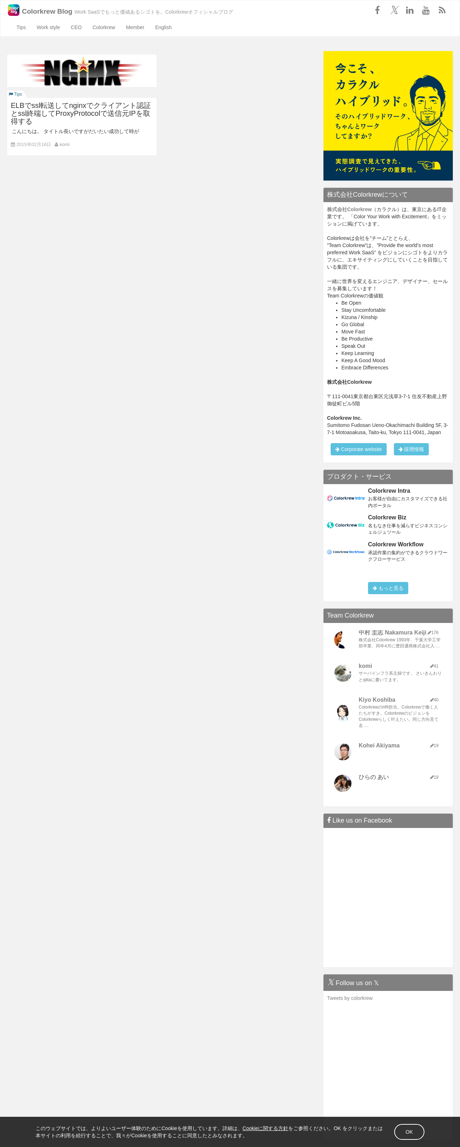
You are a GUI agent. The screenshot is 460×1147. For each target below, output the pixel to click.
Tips (21, 27)
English (163, 27)
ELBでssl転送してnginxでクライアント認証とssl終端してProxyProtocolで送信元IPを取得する (81, 113)
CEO (76, 27)
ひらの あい (374, 777)
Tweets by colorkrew (350, 998)
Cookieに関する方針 (266, 1128)
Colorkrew (103, 27)
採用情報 (411, 449)
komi (64, 144)
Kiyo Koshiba (377, 700)
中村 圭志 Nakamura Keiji (393, 632)
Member (135, 27)
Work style (48, 27)
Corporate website (358, 449)
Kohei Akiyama (379, 745)
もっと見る (388, 588)
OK (409, 1132)
